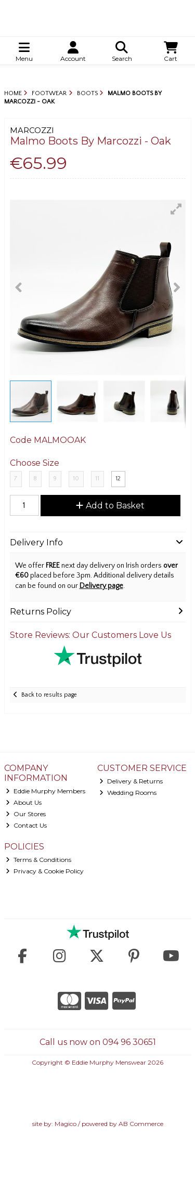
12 (118, 478)
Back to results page (49, 694)
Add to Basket (110, 506)
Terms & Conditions (38, 859)
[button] (176, 209)
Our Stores (26, 814)
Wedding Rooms (128, 792)
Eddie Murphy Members (45, 791)
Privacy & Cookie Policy (45, 871)
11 (97, 478)
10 (76, 478)
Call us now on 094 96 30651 (98, 1042)
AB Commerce (141, 1124)
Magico (65, 1124)
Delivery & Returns (131, 781)
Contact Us (26, 825)
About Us (24, 802)
